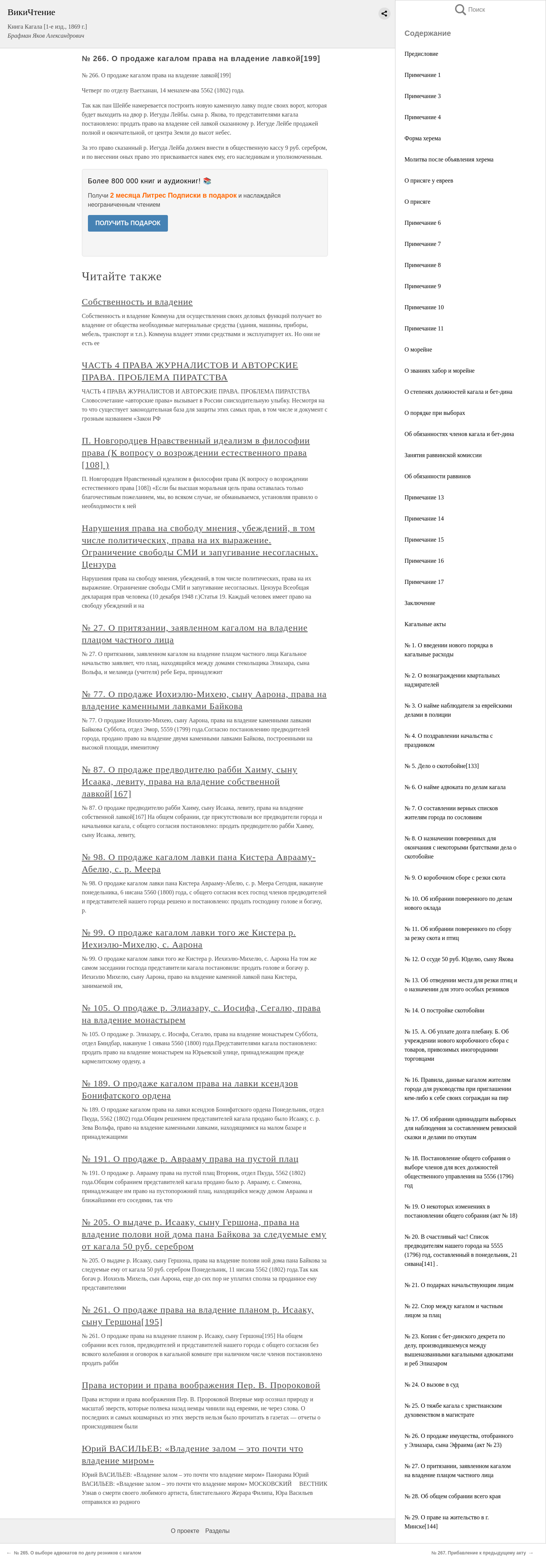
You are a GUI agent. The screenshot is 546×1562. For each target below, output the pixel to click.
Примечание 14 (424, 518)
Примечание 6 (423, 223)
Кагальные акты (425, 624)
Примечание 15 (424, 539)
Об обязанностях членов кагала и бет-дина (459, 434)
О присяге (418, 201)
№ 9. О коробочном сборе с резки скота (455, 877)
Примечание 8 (423, 265)
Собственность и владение (137, 302)
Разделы (217, 1531)
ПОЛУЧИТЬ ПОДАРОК (128, 223)
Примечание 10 (424, 307)
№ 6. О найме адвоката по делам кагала (455, 787)
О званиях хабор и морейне (440, 370)
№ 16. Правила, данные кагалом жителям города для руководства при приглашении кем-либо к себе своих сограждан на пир (458, 1089)
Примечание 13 (424, 497)
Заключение (420, 603)
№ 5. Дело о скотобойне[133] (442, 766)
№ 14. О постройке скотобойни (444, 1010)
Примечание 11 (424, 328)
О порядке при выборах (435, 413)
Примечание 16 (424, 561)
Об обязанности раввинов (438, 476)
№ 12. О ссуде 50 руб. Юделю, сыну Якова (459, 959)
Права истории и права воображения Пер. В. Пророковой (201, 1385)
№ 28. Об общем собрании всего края (453, 1496)
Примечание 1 (423, 75)
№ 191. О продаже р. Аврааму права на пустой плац (190, 1159)
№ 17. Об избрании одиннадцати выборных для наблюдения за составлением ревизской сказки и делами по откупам (461, 1128)
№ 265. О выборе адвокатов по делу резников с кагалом (77, 1553)
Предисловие (421, 54)
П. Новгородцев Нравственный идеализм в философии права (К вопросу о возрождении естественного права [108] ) (196, 453)
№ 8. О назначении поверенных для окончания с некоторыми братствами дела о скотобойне (460, 847)
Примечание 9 (423, 286)
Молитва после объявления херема (449, 159)
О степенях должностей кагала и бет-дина (458, 392)
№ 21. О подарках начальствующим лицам (459, 1285)
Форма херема (423, 138)
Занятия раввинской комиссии (443, 455)
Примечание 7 (423, 244)
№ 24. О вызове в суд (432, 1384)
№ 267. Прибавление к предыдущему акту (478, 1553)
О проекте (185, 1531)
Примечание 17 (424, 582)
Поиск (469, 9)
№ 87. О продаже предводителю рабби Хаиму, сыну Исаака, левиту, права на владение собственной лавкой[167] (189, 782)
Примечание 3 (423, 96)
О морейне (418, 349)
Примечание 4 (423, 117)
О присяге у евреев (429, 180)
